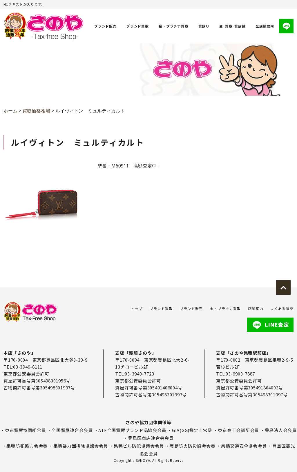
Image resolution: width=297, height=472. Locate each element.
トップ (136, 308)
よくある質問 (282, 308)
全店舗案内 (265, 25)
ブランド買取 (137, 25)
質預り (203, 25)
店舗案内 (255, 308)
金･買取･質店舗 (233, 25)
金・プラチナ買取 (173, 25)
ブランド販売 (105, 25)
